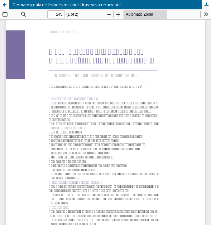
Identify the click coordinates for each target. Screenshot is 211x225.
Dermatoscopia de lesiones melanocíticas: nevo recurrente (66, 5)
